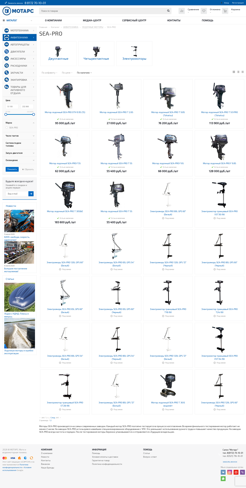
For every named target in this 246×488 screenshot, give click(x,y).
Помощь (207, 20)
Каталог (11, 20)
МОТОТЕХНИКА (20, 30)
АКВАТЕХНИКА (19, 37)
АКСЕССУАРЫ (18, 58)
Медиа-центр (92, 20)
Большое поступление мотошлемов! (15, 270)
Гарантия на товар (101, 460)
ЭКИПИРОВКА (19, 79)
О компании (53, 20)
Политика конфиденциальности (107, 464)
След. (53, 417)
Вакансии (45, 464)
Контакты (173, 20)
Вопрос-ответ (150, 457)
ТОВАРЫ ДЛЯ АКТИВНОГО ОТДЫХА (18, 90)
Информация (99, 449)
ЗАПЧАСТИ (17, 72)
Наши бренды (47, 467)
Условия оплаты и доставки (105, 457)
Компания (46, 449)
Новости (45, 457)
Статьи (146, 453)
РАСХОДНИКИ (19, 65)
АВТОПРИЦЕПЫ (20, 44)
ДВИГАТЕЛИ (18, 51)
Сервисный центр (134, 20)
